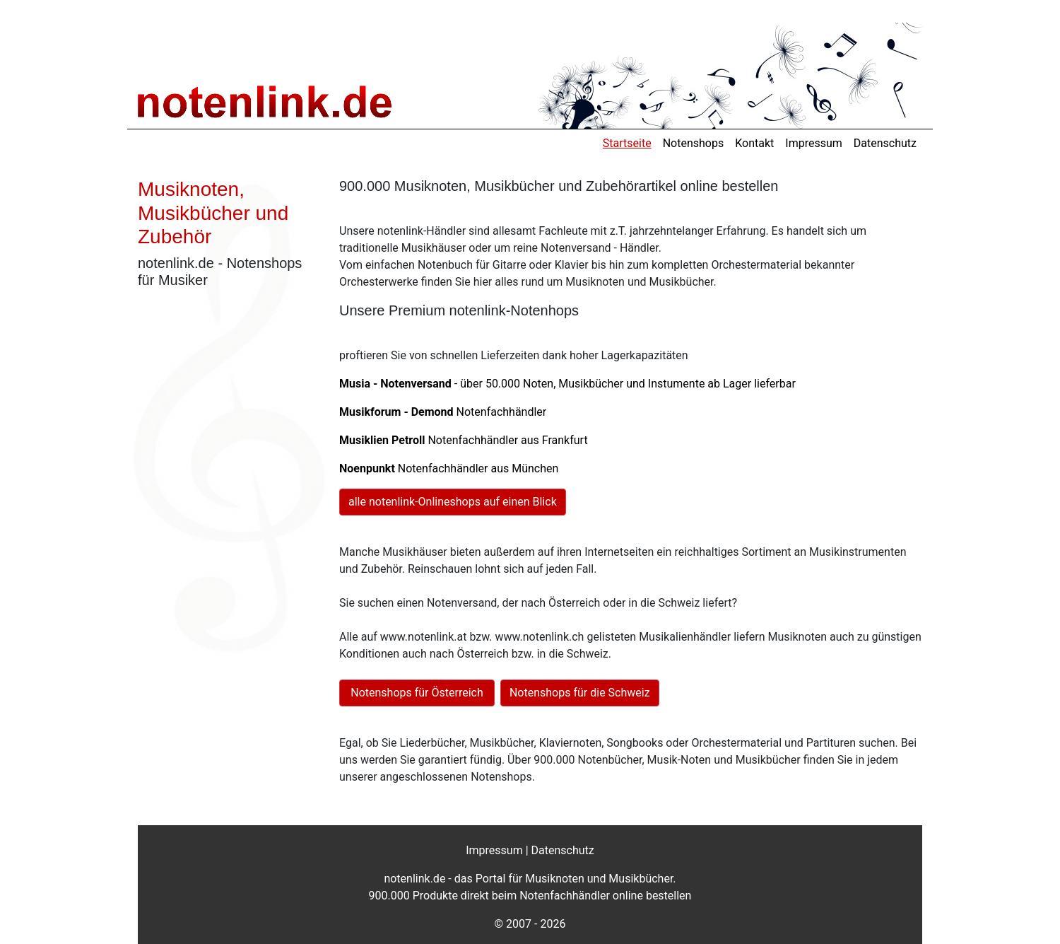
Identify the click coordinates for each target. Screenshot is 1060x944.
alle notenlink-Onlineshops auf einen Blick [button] (452, 501)
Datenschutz (885, 143)
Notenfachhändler (442, 412)
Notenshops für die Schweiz (580, 692)
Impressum (813, 143)
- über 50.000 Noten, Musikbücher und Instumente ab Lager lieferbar (567, 383)
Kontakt (754, 143)
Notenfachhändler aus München (448, 468)
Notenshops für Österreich (417, 692)
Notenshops (693, 143)
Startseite (627, 143)
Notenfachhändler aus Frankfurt (463, 440)
